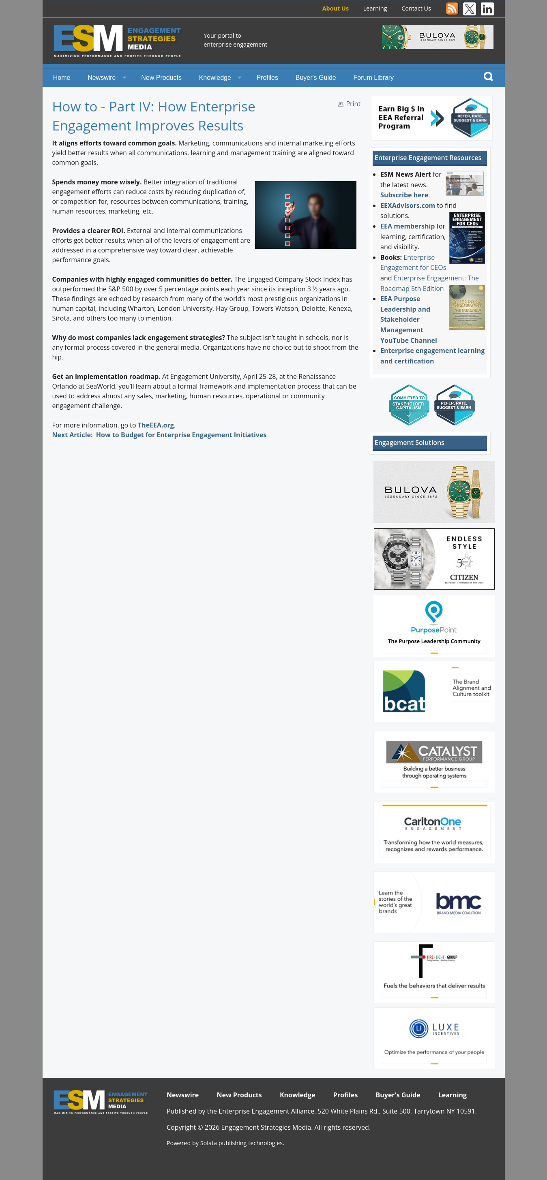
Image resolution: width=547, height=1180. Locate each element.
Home (62, 77)
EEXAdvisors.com (407, 205)
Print (353, 103)
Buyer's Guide (316, 77)
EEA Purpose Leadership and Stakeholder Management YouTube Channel (408, 319)
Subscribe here (404, 194)
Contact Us (416, 8)
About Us (335, 8)
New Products (161, 77)
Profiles (267, 77)
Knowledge (215, 77)
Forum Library (374, 77)
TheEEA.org (156, 425)
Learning (375, 8)
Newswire (102, 77)
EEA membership (407, 226)
